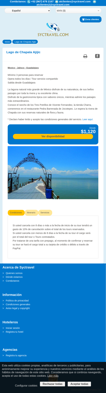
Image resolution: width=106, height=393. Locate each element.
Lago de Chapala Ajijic (25, 42)
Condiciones (16, 212)
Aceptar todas (79, 384)
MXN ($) (61, 10)
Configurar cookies (26, 385)
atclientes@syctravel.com (74, 1)
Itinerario (31, 212)
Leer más (53, 375)
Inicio (7, 42)
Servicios (44, 212)
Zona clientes (90, 19)
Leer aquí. (87, 119)
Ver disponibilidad (53, 136)
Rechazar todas (52, 384)
